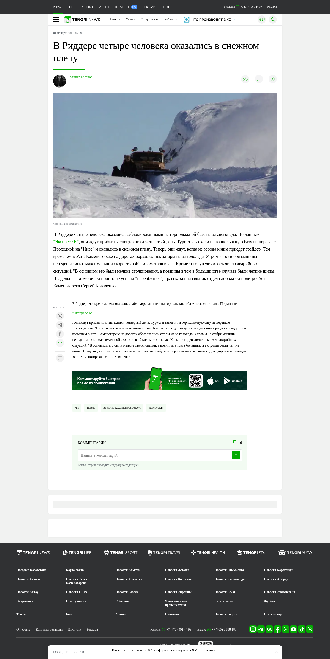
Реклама (272, 6)
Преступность (76, 601)
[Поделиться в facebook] (60, 334)
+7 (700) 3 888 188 (224, 629)
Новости (114, 19)
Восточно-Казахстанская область (122, 407)
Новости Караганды (278, 570)
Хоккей (121, 614)
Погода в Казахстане (31, 570)
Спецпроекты (150, 19)
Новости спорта (225, 614)
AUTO (104, 7)
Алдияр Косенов (81, 77)
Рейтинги (171, 19)
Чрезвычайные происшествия (176, 603)
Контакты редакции (49, 629)
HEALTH (126, 7)
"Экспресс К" (66, 241)
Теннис (21, 614)
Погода (91, 407)
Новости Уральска (129, 579)
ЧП (77, 407)
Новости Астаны (177, 570)
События (122, 601)
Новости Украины (178, 592)
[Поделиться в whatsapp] (60, 316)
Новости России (127, 592)
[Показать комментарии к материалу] (60, 358)
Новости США (76, 592)
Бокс (69, 614)
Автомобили (156, 407)
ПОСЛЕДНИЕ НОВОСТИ (68, 652)
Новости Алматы (128, 570)
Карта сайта (75, 570)
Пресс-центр (273, 614)
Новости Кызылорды (229, 579)
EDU (167, 7)
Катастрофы (223, 601)
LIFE (73, 7)
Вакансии (74, 629)
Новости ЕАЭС (225, 592)
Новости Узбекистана (279, 592)
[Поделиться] (273, 79)
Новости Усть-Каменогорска (76, 581)
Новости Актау (27, 592)
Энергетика (24, 601)
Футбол (269, 601)
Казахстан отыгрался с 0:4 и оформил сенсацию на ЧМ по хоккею (163, 650)
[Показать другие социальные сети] (60, 343)
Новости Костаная (178, 579)
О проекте (23, 629)
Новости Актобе (28, 579)
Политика (172, 614)
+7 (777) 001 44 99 (178, 629)
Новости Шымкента (229, 570)
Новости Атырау (276, 579)
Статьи (130, 19)
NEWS (58, 7)
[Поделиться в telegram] (60, 325)
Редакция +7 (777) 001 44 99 (243, 6)
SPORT (88, 7)
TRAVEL (151, 7)
